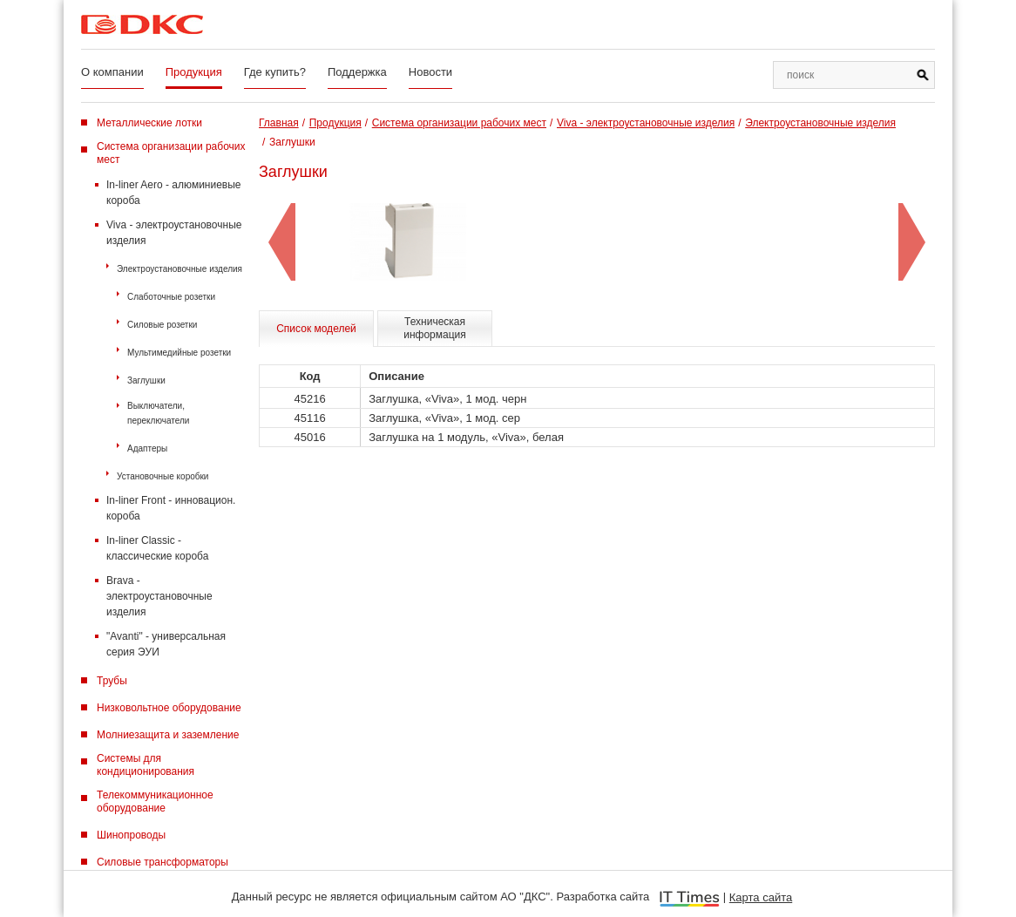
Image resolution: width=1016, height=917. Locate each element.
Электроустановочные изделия (179, 269)
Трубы (112, 681)
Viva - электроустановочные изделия (173, 233)
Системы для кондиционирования (145, 765)
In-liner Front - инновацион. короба (170, 508)
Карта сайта (760, 897)
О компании (112, 71)
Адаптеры (147, 448)
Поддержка (357, 71)
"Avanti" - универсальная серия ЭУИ (166, 644)
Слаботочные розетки (171, 297)
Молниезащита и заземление (168, 735)
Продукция (194, 71)
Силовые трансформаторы (162, 862)
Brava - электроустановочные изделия (159, 596)
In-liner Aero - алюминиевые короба (173, 193)
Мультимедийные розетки (179, 352)
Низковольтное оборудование (169, 708)
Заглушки (146, 380)
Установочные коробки (162, 476)
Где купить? (275, 71)
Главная (279, 123)
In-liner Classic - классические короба (157, 548)
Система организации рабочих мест (171, 153)
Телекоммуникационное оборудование (155, 801)
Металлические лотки (149, 123)
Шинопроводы (131, 835)
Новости (430, 71)
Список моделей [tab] (316, 329)
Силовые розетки (162, 324)
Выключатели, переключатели (158, 413)
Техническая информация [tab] (434, 328)
